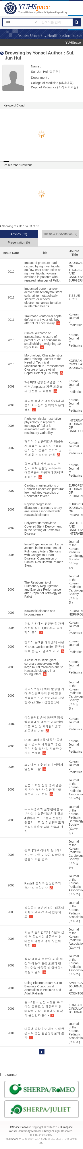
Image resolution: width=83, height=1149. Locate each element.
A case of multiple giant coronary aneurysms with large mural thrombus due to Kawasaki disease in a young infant (43, 667)
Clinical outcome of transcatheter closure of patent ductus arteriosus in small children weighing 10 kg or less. (42, 340)
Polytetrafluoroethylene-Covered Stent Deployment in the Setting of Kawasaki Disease (43, 528)
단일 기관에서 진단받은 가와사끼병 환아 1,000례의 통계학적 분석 (44, 628)
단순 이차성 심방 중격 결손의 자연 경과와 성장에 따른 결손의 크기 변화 (43, 789)
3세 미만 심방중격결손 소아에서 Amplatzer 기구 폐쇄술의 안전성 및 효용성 (43, 387)
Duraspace (66, 1127)
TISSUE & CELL (74, 297)
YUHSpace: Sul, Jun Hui (36, 8)
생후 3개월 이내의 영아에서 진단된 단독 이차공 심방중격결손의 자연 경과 (44, 855)
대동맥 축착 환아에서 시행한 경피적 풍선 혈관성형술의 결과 (44, 1033)
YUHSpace (73, 42)
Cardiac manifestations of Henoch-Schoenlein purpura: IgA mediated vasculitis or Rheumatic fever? (44, 491)
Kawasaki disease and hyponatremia (39, 612)
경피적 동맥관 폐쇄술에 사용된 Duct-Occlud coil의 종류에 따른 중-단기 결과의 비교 (44, 647)
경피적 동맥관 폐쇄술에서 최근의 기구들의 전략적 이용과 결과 (44, 405)
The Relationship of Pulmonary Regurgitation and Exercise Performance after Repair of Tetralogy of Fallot (42, 589)
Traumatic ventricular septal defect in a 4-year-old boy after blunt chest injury (43, 319)
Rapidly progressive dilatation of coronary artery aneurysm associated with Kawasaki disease (43, 509)
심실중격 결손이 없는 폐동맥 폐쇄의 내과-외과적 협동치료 (44, 912)
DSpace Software (20, 1127)
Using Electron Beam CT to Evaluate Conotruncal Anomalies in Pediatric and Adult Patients (43, 988)
